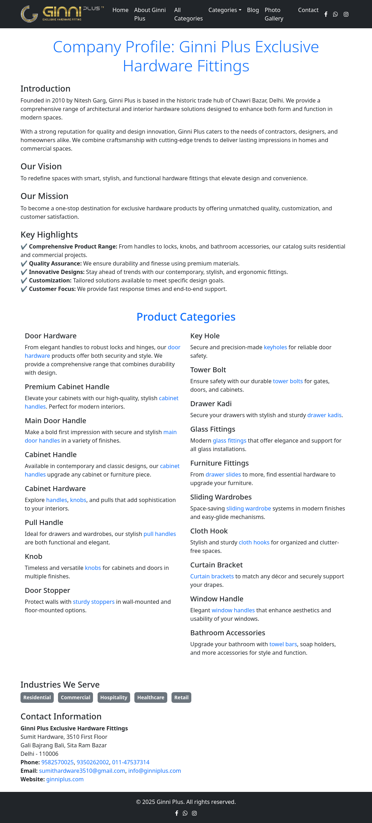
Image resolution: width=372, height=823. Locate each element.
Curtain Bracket (216, 565)
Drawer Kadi (211, 403)
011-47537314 (131, 762)
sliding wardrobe (248, 508)
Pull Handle (44, 522)
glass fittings (229, 440)
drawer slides (223, 474)
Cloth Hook (209, 531)
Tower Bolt (208, 369)
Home (120, 10)
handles (56, 500)
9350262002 (93, 762)
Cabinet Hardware (55, 488)
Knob (33, 556)
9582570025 (57, 762)
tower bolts (288, 381)
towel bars (283, 644)
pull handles (160, 534)
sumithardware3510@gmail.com (82, 771)
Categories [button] (223, 10)
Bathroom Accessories (227, 632)
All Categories (188, 14)
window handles (233, 610)
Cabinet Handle (51, 454)
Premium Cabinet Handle (67, 386)
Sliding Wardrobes (221, 497)
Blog (253, 10)
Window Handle (217, 598)
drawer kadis (324, 415)
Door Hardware (51, 335)
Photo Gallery (274, 14)
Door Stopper (47, 590)
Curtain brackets (212, 576)
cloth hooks (254, 542)
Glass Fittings (212, 429)
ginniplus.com (65, 779)
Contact (308, 10)
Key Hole (205, 335)
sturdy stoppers (94, 602)
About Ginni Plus (150, 14)
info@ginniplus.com (154, 771)
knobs (78, 500)
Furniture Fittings (219, 463)
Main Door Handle (55, 420)
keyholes (275, 347)
